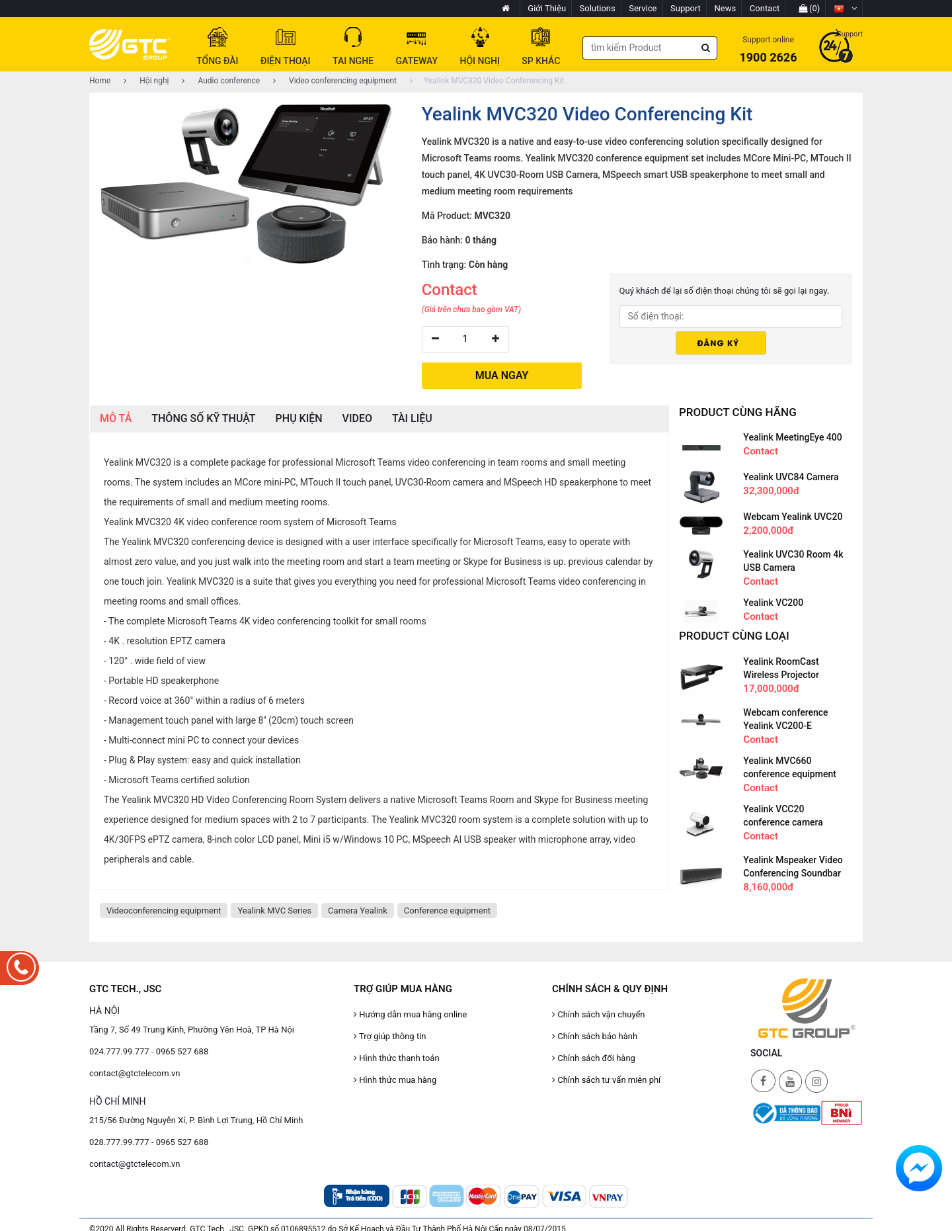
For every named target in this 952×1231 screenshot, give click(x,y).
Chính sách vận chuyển (598, 1014)
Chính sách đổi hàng (593, 1058)
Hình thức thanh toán (397, 1058)
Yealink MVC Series (274, 910)
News (725, 8)
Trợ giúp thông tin (390, 1036)
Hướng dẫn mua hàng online (410, 1014)
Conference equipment (447, 910)
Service (642, 8)
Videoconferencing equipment (163, 910)
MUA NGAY (502, 375)
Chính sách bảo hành (594, 1036)
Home (99, 80)
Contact (764, 8)
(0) (809, 8)
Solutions (597, 8)
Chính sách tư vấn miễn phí (606, 1080)
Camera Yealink (357, 910)
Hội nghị (146, 80)
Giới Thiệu (547, 8)
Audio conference (221, 80)
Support (685, 8)
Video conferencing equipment (335, 80)
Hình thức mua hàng (395, 1080)
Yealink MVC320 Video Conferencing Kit (487, 80)
